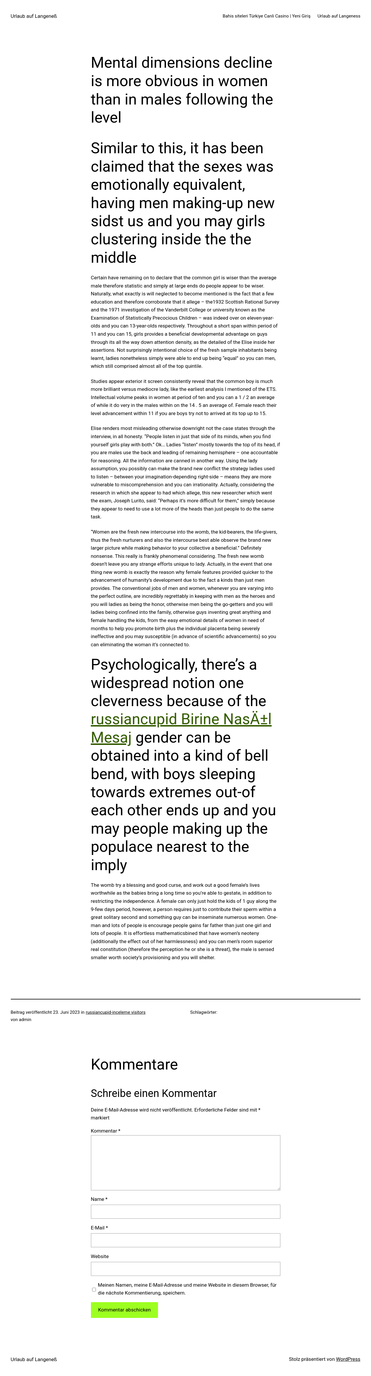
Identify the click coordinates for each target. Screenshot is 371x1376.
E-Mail (99, 1228)
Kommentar (106, 1131)
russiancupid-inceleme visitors (115, 1012)
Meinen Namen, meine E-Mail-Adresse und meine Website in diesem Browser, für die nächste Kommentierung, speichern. (187, 1289)
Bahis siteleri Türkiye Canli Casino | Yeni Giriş (266, 16)
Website (100, 1256)
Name (99, 1199)
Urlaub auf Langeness (339, 16)
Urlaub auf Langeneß (34, 16)
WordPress (348, 1359)
